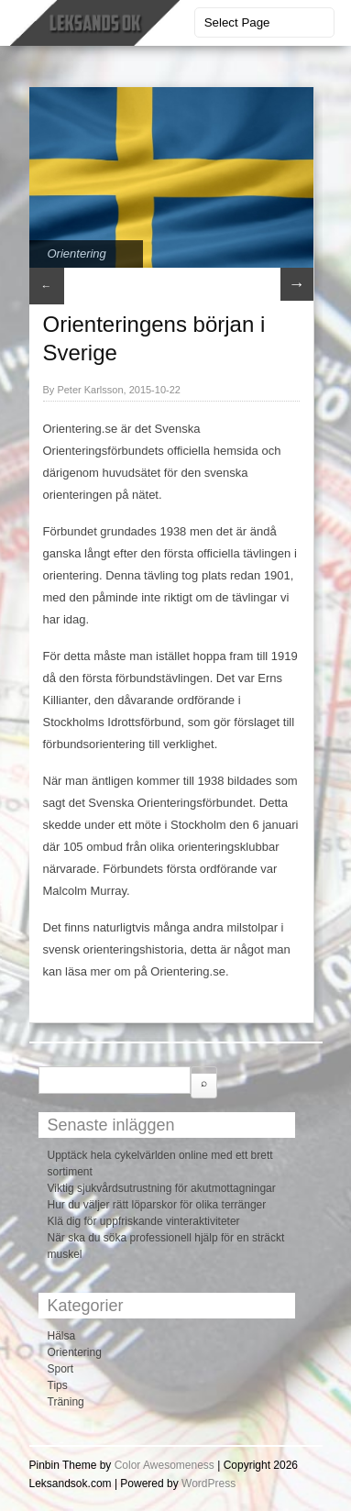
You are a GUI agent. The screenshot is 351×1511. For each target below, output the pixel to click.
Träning (66, 1401)
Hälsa (62, 1335)
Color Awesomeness (164, 1465)
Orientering (77, 253)
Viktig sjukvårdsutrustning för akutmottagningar (162, 1188)
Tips (58, 1385)
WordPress (208, 1483)
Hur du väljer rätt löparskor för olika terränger (157, 1204)
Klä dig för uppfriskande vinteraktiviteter (144, 1221)
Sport (61, 1368)
